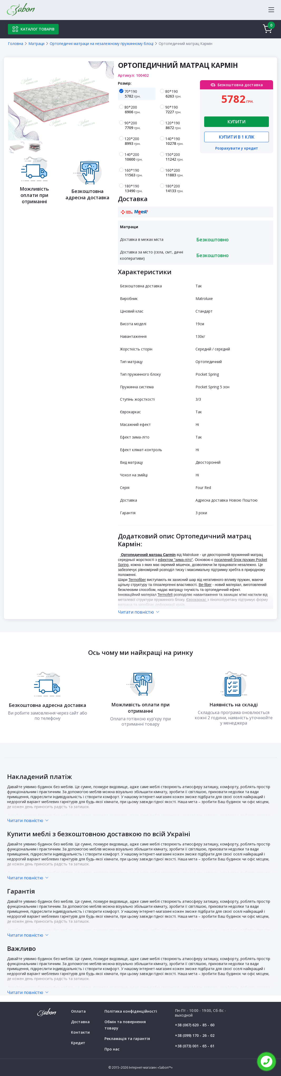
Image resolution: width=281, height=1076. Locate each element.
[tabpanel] (61, 100)
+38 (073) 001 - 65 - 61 (194, 1045)
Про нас (111, 1049)
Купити (236, 122)
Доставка (80, 1021)
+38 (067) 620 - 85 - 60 (194, 1024)
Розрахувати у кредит (236, 149)
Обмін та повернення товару (125, 1025)
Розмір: (125, 83)
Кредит (78, 1042)
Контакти (80, 1032)
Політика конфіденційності (130, 1011)
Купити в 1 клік (236, 137)
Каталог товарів (33, 29)
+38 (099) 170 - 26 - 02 (194, 1035)
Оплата (78, 1011)
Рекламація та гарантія (127, 1038)
